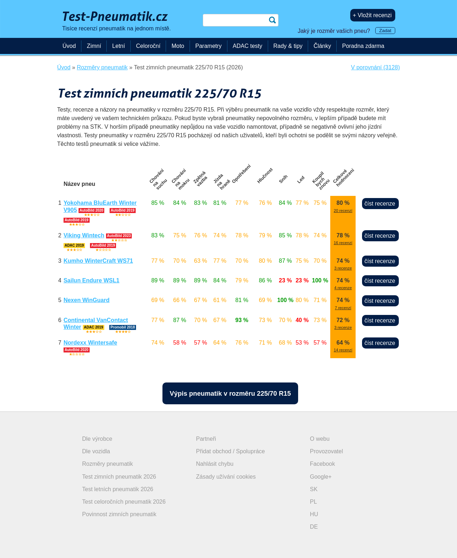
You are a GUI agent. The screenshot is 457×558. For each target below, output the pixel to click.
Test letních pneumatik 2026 (117, 489)
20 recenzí (343, 210)
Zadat (385, 30)
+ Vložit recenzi (372, 15)
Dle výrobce (97, 439)
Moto (177, 46)
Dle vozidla (96, 451)
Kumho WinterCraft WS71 (98, 261)
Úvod (69, 46)
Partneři (206, 439)
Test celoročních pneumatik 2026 (124, 502)
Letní (118, 46)
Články (322, 46)
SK (313, 489)
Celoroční (148, 46)
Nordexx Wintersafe (90, 343)
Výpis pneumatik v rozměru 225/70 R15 (230, 393)
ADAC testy (247, 46)
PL (313, 502)
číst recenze (380, 204)
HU (314, 514)
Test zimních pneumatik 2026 (119, 477)
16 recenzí (343, 243)
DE (314, 527)
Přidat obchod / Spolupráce (230, 451)
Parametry (208, 46)
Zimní (94, 46)
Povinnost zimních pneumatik (119, 514)
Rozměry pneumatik (107, 464)
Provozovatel (326, 451)
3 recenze (343, 268)
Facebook (322, 464)
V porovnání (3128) (375, 67)
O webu (320, 439)
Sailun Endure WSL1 (91, 280)
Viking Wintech (84, 235)
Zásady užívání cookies (226, 477)
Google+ (321, 477)
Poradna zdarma (363, 46)
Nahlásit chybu (214, 464)
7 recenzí (343, 308)
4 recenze (343, 288)
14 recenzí (343, 350)
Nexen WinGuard (87, 300)
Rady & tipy (288, 46)
